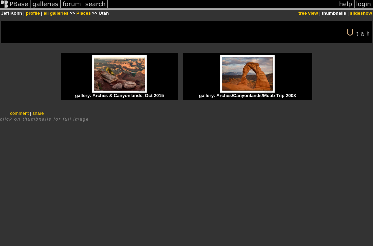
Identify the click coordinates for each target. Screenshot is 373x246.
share (38, 113)
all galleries (55, 13)
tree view (308, 13)
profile (33, 13)
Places (83, 13)
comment (19, 113)
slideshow (361, 13)
